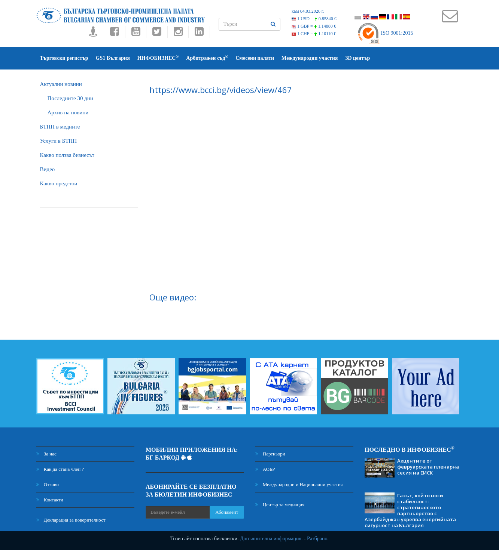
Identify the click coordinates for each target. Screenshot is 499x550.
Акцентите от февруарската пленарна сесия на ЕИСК (428, 466)
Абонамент (226, 512)
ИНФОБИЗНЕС (158, 58)
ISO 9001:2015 (385, 33)
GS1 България (113, 58)
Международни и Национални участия (299, 484)
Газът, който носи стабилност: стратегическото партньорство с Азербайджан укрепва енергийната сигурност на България (410, 510)
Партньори (270, 454)
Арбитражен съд (207, 58)
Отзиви (47, 484)
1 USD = (314, 18)
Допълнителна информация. (271, 538)
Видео (47, 169)
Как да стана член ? (60, 469)
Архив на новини (68, 112)
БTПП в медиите (60, 127)
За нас (46, 454)
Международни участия (310, 58)
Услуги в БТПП (58, 141)
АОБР (265, 469)
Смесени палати (254, 58)
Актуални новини (61, 84)
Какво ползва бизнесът (67, 155)
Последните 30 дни (70, 98)
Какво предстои (58, 183)
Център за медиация (280, 504)
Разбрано (317, 538)
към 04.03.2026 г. (308, 11)
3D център (357, 58)
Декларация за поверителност (71, 520)
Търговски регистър (64, 58)
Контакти (49, 500)
